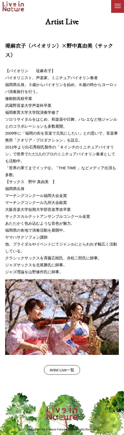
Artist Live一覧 (62, 370)
